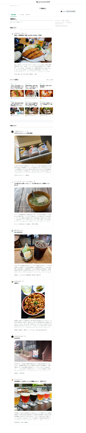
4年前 (21, 379)
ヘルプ (66, 22)
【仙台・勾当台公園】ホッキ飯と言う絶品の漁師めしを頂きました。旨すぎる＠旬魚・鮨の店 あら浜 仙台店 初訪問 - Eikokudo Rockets (17, 87)
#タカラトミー (21, 175)
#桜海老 (16, 330)
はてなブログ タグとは (59, 22)
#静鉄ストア (26, 330)
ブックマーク (13, 84)
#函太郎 (33, 275)
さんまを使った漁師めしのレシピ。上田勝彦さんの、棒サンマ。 (46, 104)
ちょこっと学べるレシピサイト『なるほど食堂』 (23, 181)
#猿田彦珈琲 (28, 275)
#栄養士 (37, 224)
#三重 (15, 74)
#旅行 (35, 74)
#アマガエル (32, 330)
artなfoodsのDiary (17, 281)
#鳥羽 (19, 74)
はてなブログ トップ (14, 5)
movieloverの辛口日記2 (18, 336)
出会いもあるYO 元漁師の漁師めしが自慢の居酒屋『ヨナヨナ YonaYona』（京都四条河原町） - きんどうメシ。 (31, 105)
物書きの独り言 (17, 230)
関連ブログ (28, 14)
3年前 (25, 336)
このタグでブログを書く (70, 11)
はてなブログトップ (59, 23)
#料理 (33, 224)
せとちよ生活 (16, 379)
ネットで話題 (21, 14)
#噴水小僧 (38, 275)
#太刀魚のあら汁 (22, 224)
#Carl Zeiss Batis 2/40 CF (41, 330)
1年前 (26, 33)
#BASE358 (21, 373)
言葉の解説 (13, 14)
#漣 (21, 74)
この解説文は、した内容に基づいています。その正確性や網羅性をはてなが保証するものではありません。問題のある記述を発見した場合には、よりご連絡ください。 (16, 22)
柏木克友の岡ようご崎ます (19, 33)
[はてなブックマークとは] (18, 79)
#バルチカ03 (22, 275)
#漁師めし (31, 74)
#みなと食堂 (26, 74)
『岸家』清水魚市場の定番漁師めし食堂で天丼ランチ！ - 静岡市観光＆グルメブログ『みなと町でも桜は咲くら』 (17, 105)
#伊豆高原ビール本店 (19, 422)
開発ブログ (70, 22)
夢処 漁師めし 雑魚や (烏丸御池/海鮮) (46, 86)
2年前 (27, 131)
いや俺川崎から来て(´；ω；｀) (20, 131)
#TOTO (16, 175)
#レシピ (16, 224)
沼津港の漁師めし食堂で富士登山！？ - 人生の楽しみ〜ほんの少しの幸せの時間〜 (31, 87)
